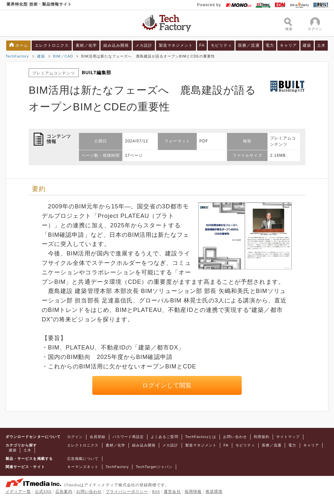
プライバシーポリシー (127, 491)
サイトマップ (288, 437)
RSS (156, 491)
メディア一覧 (18, 491)
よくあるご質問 (164, 437)
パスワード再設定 (128, 437)
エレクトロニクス (52, 45)
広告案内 (63, 491)
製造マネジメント (176, 45)
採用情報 (193, 491)
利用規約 (261, 437)
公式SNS (43, 491)
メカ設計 (143, 45)
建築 (307, 45)
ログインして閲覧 (167, 385)
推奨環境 (213, 491)
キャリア (288, 45)
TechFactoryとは (201, 437)
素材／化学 (86, 45)
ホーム (21, 45)
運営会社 (172, 491)
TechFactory (17, 56)
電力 (270, 45)
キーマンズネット (83, 467)
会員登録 (97, 437)
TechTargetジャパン (154, 467)
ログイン (75, 437)
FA (202, 45)
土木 (321, 45)
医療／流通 (248, 45)
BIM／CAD (63, 56)
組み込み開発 (116, 45)
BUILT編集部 (97, 72)
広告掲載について (83, 459)
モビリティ (221, 45)
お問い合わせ (235, 437)
